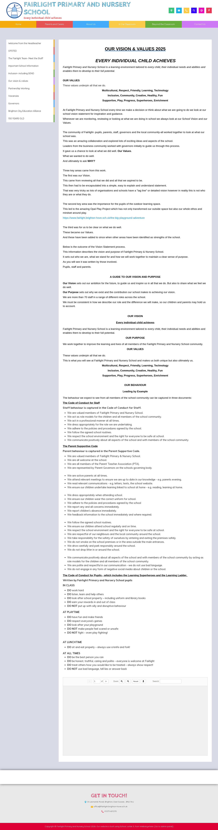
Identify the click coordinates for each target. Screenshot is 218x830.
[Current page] (96, 681)
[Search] (170, 681)
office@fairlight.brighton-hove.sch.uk (110, 806)
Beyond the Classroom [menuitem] (163, 24)
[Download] (143, 681)
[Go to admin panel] (163, 826)
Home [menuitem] (18, 24)
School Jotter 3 (127, 826)
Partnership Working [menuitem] (18, 88)
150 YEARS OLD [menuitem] (16, 118)
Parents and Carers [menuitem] (54, 24)
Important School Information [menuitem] (23, 65)
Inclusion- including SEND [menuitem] (21, 73)
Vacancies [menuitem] (13, 96)
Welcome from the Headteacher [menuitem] (24, 43)
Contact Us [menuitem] (199, 24)
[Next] (105, 681)
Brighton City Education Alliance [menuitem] (24, 111)
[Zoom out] (128, 681)
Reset (135, 681)
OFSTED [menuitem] (12, 50)
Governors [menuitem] (13, 103)
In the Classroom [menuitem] (127, 24)
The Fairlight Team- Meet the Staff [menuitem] (25, 58)
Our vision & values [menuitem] (18, 80)
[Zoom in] (121, 681)
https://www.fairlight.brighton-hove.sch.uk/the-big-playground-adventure (104, 217)
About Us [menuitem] (90, 24)
